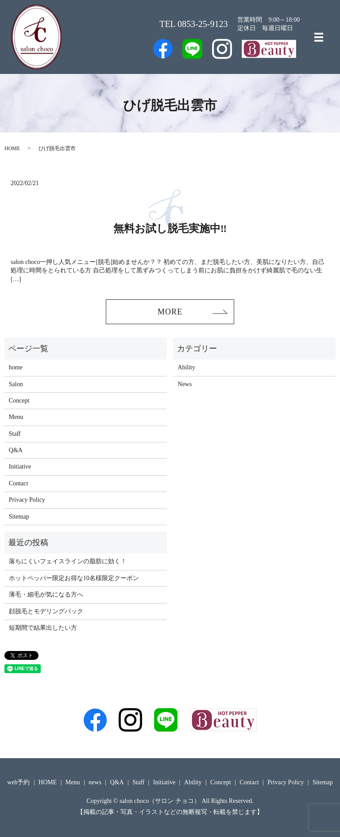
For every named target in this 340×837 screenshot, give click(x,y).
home (16, 367)
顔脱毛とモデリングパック (46, 611)
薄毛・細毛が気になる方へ (46, 594)
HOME (12, 148)
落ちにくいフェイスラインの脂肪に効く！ (68, 561)
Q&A (16, 450)
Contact (18, 483)
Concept (19, 400)
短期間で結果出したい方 (43, 627)
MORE (170, 311)
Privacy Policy (27, 499)
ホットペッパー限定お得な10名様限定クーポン (74, 578)
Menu (16, 417)
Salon (16, 384)
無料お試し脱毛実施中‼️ (170, 228)
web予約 (18, 782)
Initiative (20, 467)
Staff (15, 433)
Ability (186, 367)
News (185, 384)
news (95, 782)
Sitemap (19, 516)
